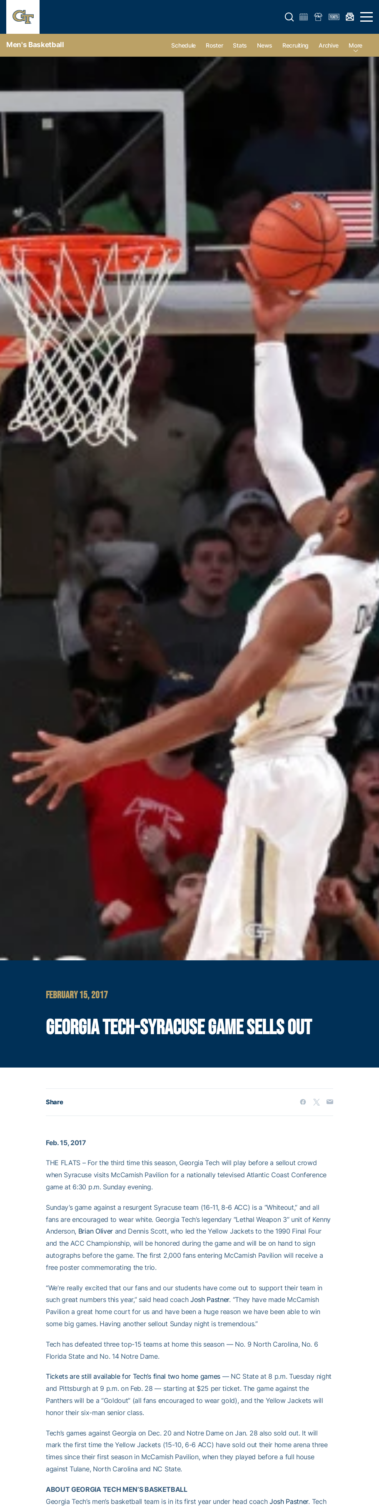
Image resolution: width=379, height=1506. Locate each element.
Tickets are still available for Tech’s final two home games (133, 1376)
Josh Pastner (209, 1299)
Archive (329, 45)
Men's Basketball (35, 44)
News (264, 45)
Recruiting (295, 45)
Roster (214, 45)
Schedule (183, 45)
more (355, 45)
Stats (240, 45)
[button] (289, 17)
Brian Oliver (95, 1231)
